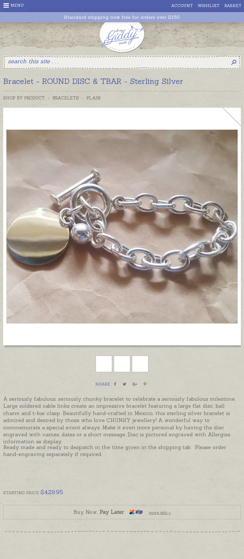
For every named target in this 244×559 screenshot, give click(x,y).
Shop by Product (24, 98)
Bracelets (65, 98)
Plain (93, 98)
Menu (13, 5)
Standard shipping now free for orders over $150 (122, 17)
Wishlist (209, 5)
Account (182, 5)
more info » (160, 512)
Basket (232, 5)
